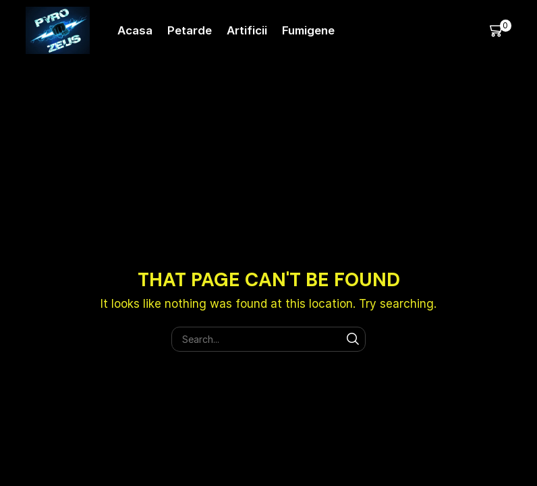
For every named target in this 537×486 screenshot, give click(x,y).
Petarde (189, 30)
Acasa (134, 30)
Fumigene (308, 30)
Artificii (247, 30)
